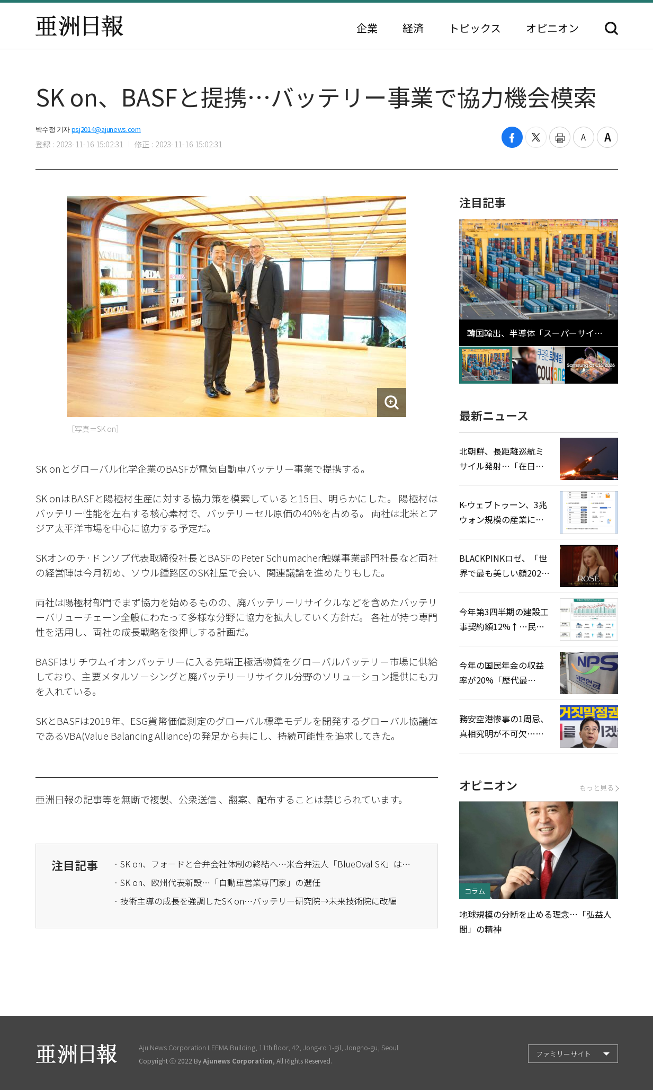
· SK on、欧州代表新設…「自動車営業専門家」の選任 (217, 882)
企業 (367, 28)
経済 (413, 28)
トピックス (475, 28)
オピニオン (552, 28)
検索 (611, 28)
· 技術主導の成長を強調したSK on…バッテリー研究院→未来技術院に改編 (255, 900)
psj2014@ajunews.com (106, 129)
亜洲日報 (79, 26)
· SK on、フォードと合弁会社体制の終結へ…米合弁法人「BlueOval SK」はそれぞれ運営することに (262, 863)
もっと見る (598, 787)
